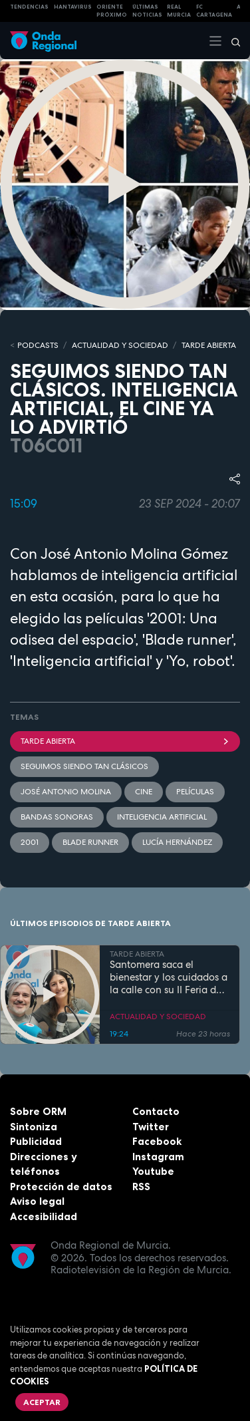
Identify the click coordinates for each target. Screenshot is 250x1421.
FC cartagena (214, 11)
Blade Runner (90, 842)
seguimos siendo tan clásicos (84, 766)
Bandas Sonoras (57, 817)
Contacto (156, 1111)
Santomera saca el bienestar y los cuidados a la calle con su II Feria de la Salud (168, 977)
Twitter (150, 1126)
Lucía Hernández (177, 842)
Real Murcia (179, 11)
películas (195, 791)
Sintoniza (33, 1126)
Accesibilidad (43, 1216)
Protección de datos (61, 1186)
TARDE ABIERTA (209, 345)
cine (143, 791)
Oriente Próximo (111, 11)
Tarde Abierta (125, 741)
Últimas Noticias (147, 11)
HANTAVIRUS (73, 6)
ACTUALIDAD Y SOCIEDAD (120, 345)
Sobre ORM (38, 1111)
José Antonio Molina (66, 791)
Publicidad (36, 1141)
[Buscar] (231, 40)
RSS (141, 1186)
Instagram (158, 1156)
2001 (30, 842)
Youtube (153, 1171)
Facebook (157, 1141)
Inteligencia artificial (162, 817)
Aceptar (42, 1402)
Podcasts (38, 345)
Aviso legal (37, 1201)
